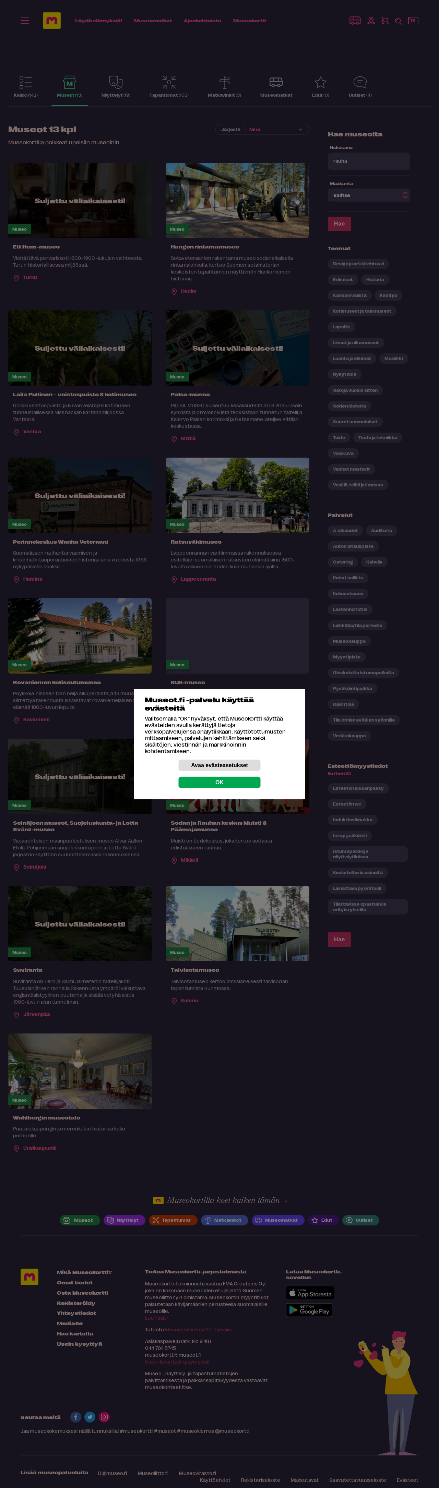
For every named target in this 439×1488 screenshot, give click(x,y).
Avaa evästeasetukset (219, 765)
